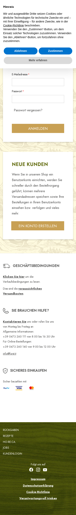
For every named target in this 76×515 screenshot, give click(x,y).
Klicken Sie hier (13, 277)
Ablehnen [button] (20, 50)
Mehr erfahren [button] (38, 60)
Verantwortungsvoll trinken (38, 498)
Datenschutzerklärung (38, 486)
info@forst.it (9, 354)
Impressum (38, 479)
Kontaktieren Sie (14, 322)
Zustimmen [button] (55, 50)
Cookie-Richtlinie (38, 492)
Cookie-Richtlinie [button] (13, 25)
